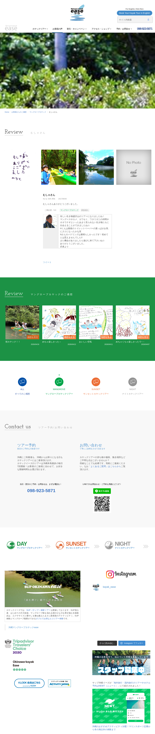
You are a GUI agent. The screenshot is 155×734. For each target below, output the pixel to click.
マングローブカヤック (38, 112)
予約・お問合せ (124, 29)
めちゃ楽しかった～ (51, 342)
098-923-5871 (144, 28)
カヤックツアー (40, 29)
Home (7, 112)
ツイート (47, 262)
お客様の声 (57, 29)
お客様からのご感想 (19, 112)
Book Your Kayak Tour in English (134, 13)
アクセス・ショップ (101, 29)
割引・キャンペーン (77, 29)
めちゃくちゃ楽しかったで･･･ (130, 342)
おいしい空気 (85, 342)
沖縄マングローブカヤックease (23, 627)
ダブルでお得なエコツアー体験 (49, 618)
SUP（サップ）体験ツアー (38, 610)
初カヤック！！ (12, 342)
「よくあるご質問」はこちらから (104, 466)
